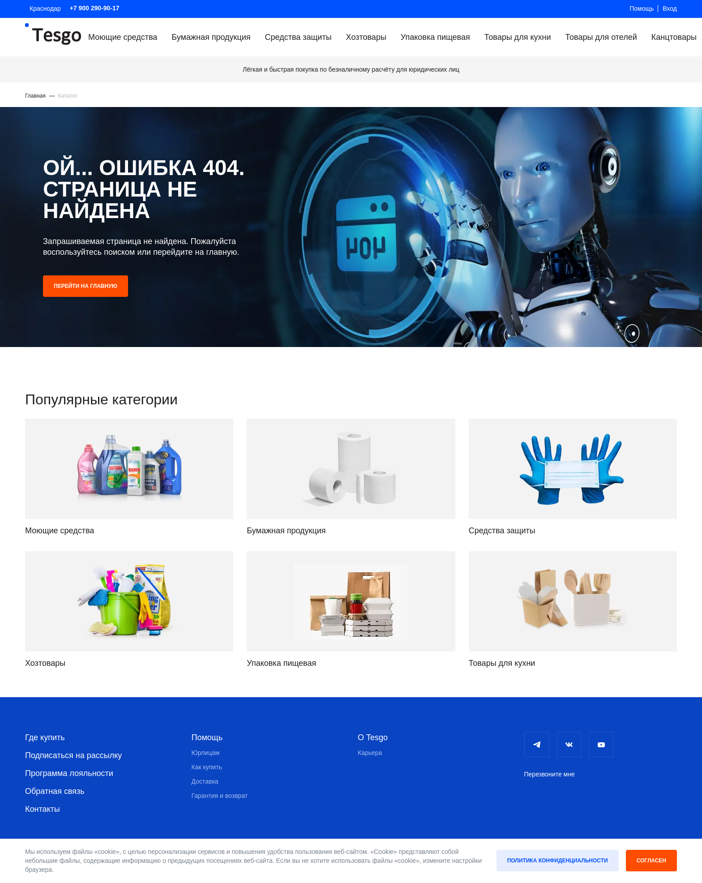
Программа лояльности (69, 772)
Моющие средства (122, 37)
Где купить (45, 737)
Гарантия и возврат (220, 795)
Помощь (641, 8)
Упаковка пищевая (435, 37)
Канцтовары (674, 37)
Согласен (651, 860)
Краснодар (45, 8)
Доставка (205, 780)
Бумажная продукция (210, 37)
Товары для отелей (601, 37)
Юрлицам (206, 752)
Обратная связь (55, 790)
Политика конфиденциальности (557, 860)
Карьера (370, 752)
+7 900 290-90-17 (95, 8)
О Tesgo (373, 737)
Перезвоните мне (549, 773)
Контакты (42, 808)
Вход (670, 8)
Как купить (207, 766)
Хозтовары (366, 37)
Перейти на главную (85, 286)
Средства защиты (298, 37)
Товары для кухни (517, 37)
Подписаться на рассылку (73, 754)
